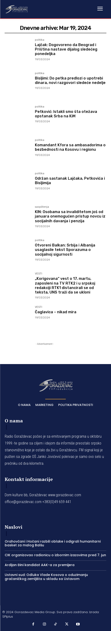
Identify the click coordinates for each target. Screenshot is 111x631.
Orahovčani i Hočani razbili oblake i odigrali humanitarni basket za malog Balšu (53, 543)
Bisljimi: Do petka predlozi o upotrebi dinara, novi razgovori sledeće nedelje (70, 80)
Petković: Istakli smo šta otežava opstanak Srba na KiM (66, 113)
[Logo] (16, 9)
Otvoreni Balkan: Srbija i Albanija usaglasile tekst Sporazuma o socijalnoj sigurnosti (65, 249)
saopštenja (42, 207)
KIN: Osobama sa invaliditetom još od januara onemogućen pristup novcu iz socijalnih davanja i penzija (70, 216)
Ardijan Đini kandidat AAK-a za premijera (39, 565)
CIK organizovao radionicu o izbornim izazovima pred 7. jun (55, 555)
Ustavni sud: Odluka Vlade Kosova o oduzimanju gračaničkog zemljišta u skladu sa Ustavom (46, 576)
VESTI (38, 273)
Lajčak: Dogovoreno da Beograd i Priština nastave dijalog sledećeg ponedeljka (66, 49)
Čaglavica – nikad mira (55, 312)
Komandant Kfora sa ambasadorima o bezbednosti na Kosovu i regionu (70, 147)
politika (39, 40)
